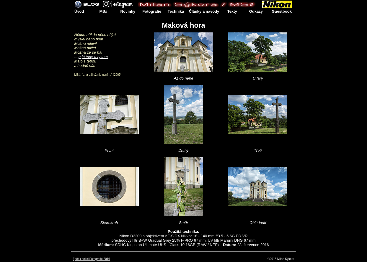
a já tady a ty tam (93, 57)
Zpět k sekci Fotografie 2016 (91, 259)
